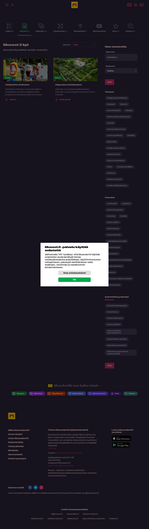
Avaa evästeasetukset (74, 273)
